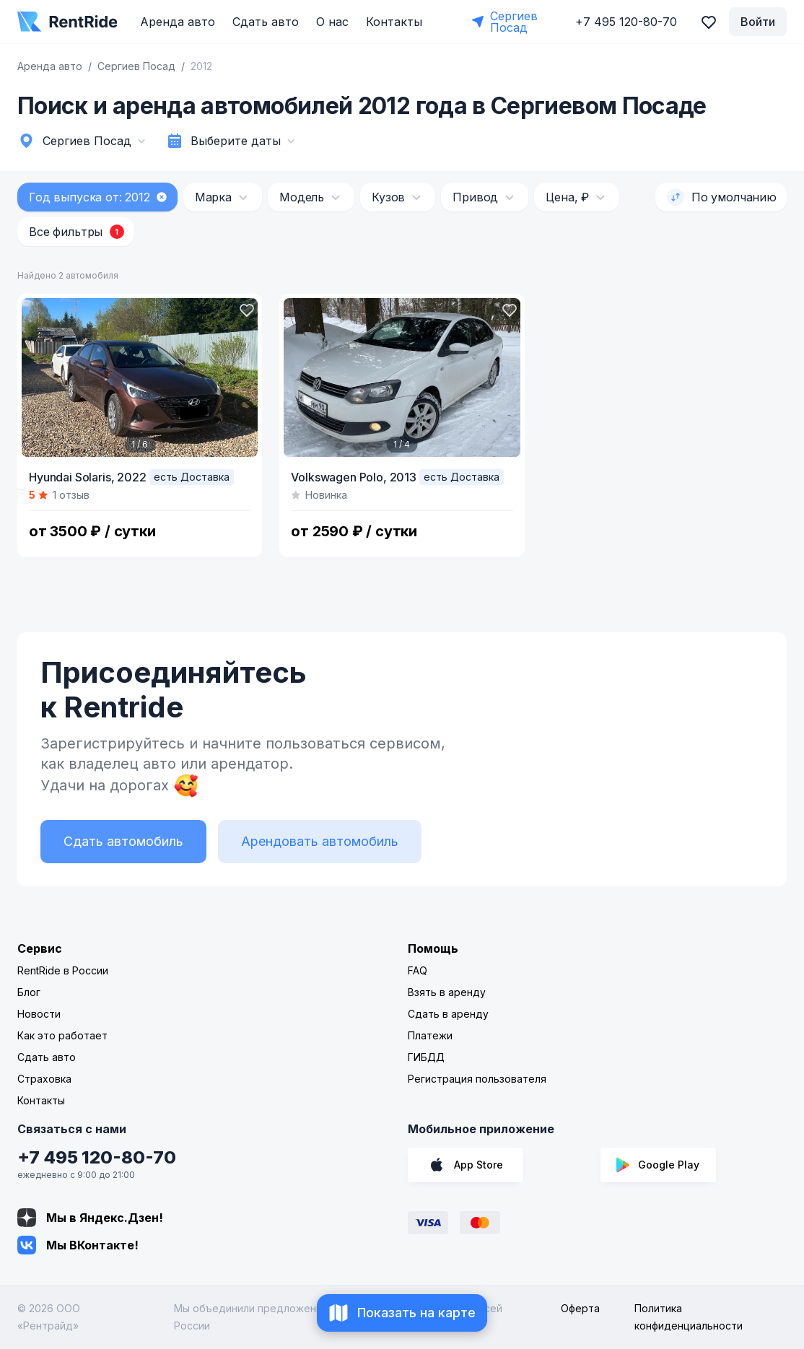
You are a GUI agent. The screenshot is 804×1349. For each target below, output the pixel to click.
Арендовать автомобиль (319, 841)
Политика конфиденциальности (688, 1317)
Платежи (430, 1035)
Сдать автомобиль (123, 841)
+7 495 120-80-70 (96, 1157)
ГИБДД (426, 1057)
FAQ (417, 970)
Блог (28, 992)
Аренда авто (177, 21)
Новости (39, 1014)
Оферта (580, 1308)
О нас (332, 21)
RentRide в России (62, 970)
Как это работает (62, 1035)
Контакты (394, 21)
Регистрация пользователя (477, 1079)
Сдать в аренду (448, 1014)
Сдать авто (265, 21)
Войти (757, 21)
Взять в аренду (447, 992)
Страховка (44, 1079)
